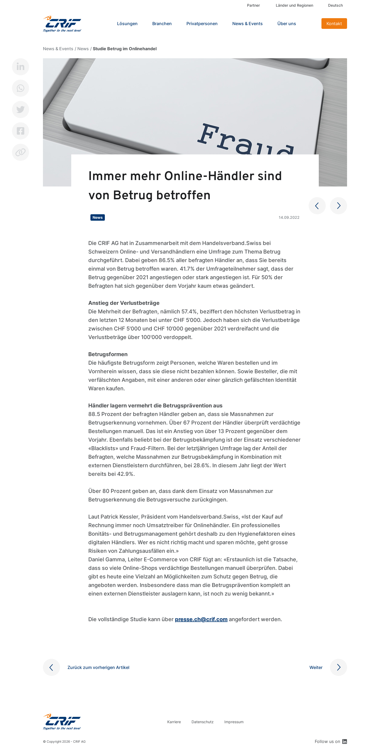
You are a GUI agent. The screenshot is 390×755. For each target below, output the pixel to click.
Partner (253, 5)
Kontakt (334, 23)
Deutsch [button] (335, 5)
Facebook (20, 130)
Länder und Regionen (294, 5)
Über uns (286, 23)
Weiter (316, 667)
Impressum (234, 721)
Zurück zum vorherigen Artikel (98, 667)
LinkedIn (20, 66)
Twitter (20, 109)
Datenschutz (203, 721)
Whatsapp (20, 88)
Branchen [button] (162, 23)
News (83, 48)
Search (310, 23)
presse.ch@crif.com (201, 619)
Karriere (174, 721)
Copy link (20, 152)
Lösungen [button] (127, 23)
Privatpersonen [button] (202, 23)
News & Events (247, 23)
